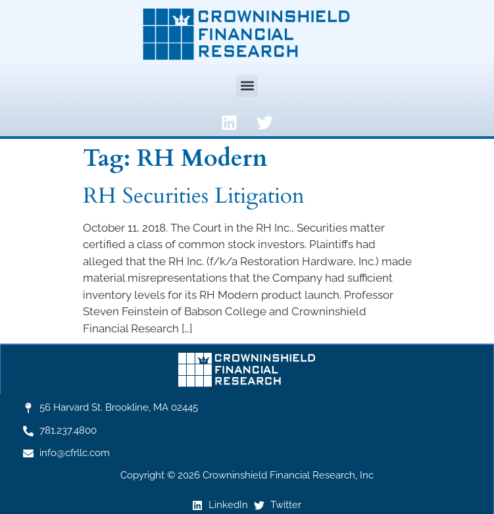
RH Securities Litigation (194, 196)
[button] (247, 86)
